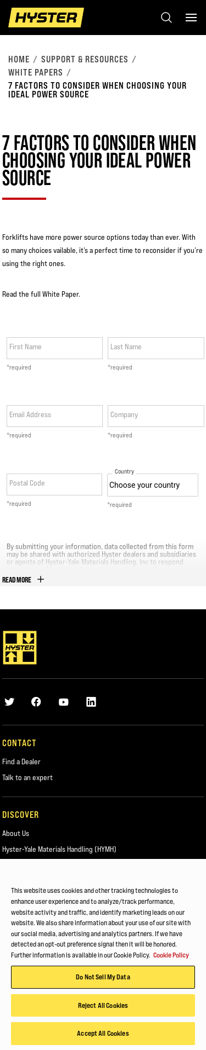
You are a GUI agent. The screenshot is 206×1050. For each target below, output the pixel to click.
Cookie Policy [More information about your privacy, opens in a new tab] (171, 957)
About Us (15, 833)
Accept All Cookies (103, 1036)
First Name (25, 346)
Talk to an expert (27, 777)
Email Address (30, 414)
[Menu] (191, 17)
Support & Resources (85, 59)
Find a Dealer (21, 761)
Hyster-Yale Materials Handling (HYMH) (59, 849)
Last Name (126, 346)
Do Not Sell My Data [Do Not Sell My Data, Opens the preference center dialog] (103, 979)
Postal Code (27, 483)
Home (19, 59)
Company (124, 414)
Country (124, 472)
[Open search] (166, 17)
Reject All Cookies (103, 1007)
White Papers (35, 72)
